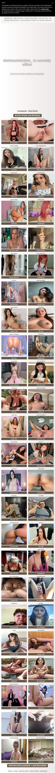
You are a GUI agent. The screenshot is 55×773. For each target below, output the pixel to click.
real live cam (41, 304)
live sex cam (14, 546)
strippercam (40, 358)
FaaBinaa (40, 334)
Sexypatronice (41, 576)
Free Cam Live (43, 18)
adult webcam (41, 250)
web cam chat (41, 169)
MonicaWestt (14, 226)
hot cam (41, 331)
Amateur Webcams (45, 20)
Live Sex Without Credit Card (29, 20)
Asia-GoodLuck (41, 361)
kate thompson (14, 684)
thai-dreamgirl (41, 280)
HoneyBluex (14, 657)
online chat (41, 142)
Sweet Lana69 (14, 145)
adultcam (14, 681)
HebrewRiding (14, 738)
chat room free (41, 466)
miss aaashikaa (14, 576)
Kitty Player (14, 253)
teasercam (14, 439)
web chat (41, 708)
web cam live (14, 492)
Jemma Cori (14, 549)
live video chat (41, 600)
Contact (16, 771)
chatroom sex (41, 519)
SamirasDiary (14, 199)
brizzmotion (14, 307)
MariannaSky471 (41, 738)
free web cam (14, 654)
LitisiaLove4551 (41, 119)
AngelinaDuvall (14, 522)
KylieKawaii (41, 199)
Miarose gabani (40, 415)
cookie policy (45, 9)
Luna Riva (14, 415)
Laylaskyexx (14, 172)
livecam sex (14, 600)
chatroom (41, 196)
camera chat (14, 331)
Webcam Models (34, 771)
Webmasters (43, 771)
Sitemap (10, 771)
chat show (14, 762)
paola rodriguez (14, 334)
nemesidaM (40, 630)
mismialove (14, 442)
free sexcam (41, 492)
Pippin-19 (41, 657)
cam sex (14, 466)
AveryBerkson (41, 226)
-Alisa (14, 630)
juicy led (14, 469)
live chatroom (41, 681)
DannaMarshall (41, 388)
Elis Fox (14, 280)
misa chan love (40, 253)
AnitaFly (41, 603)
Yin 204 (14, 711)
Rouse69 (41, 495)
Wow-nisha (41, 549)
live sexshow (41, 627)
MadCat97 (41, 307)
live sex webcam (14, 385)
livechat (14, 735)
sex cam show (14, 627)
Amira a (41, 522)
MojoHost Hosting (24, 771)
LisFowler (14, 495)
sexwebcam (40, 223)
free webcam (14, 142)
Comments (22, 111)
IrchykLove (14, 603)
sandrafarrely (41, 172)
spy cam (14, 358)
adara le (41, 684)
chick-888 (41, 469)
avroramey (14, 361)
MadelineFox (14, 119)
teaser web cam (14, 277)
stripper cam (41, 654)
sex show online (14, 250)
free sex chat (41, 439)
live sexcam (14, 708)
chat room (14, 196)
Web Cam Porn (18, 18)
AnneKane (14, 388)
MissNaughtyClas (41, 145)
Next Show (33, 111)
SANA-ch (41, 442)
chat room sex (41, 385)
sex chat (14, 169)
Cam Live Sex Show (31, 18)
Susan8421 (41, 711)
